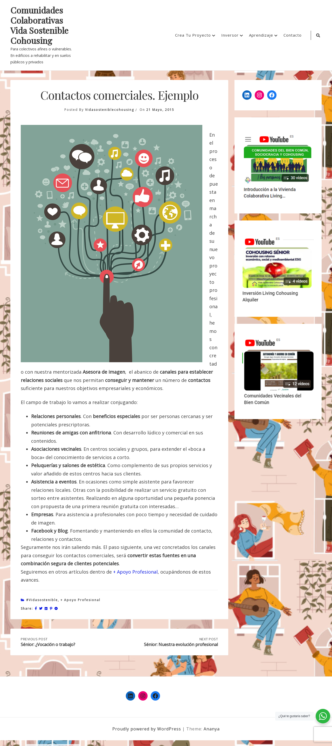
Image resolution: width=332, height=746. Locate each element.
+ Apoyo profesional (80, 600)
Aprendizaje (261, 35)
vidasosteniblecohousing (109, 109)
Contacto (292, 35)
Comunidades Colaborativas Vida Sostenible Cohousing (39, 25)
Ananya (212, 734)
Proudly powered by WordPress (147, 734)
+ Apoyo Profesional (135, 572)
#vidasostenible (42, 600)
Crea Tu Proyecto (193, 35)
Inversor (230, 35)
